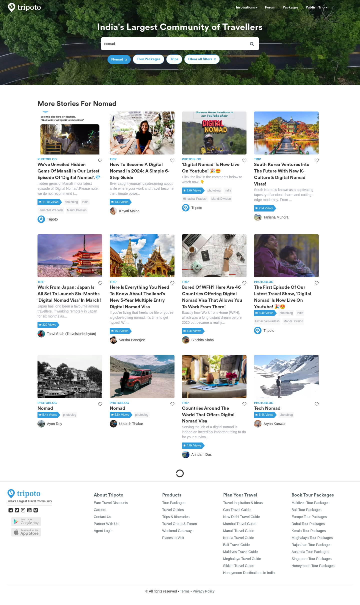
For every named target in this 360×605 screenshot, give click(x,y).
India (85, 202)
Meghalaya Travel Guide (242, 559)
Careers (100, 510)
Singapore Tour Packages (312, 559)
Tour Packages (174, 503)
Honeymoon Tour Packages (313, 566)
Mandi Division (76, 210)
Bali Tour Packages (307, 510)
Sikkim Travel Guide (238, 566)
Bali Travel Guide (236, 545)
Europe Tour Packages (309, 517)
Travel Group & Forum (179, 524)
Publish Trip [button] (317, 7)
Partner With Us (106, 524)
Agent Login (103, 531)
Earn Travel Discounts (111, 503)
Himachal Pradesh (50, 210)
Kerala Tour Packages (309, 531)
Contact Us (102, 517)
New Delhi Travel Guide (241, 517)
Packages (290, 7)
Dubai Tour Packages (308, 524)
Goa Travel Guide (237, 510)
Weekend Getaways (178, 531)
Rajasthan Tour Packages (311, 545)
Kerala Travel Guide (238, 538)
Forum (270, 7)
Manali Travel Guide (238, 531)
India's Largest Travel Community (30, 501)
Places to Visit (173, 538)
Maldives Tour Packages (310, 503)
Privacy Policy (203, 591)
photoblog (71, 202)
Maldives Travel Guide (240, 552)
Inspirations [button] (247, 7)
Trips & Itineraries (176, 517)
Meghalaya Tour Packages (312, 538)
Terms (185, 591)
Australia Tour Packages (310, 552)
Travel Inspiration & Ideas (243, 503)
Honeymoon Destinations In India (249, 573)
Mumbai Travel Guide (239, 524)
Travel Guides (173, 510)
